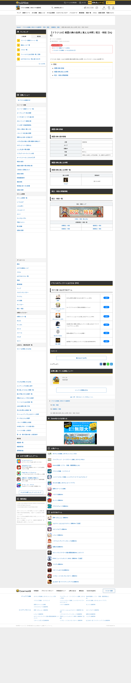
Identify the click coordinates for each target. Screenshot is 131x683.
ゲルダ (66, 181)
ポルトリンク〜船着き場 (24, 121)
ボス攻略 (34, 13)
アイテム (19, 296)
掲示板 (39, 36)
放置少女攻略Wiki (90, 614)
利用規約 (36, 590)
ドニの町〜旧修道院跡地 (24, 125)
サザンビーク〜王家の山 (24, 145)
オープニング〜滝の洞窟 (24, 113)
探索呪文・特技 (97, 229)
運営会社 (81, 590)
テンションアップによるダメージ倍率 (28, 414)
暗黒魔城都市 (21, 178)
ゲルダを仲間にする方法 (24, 382)
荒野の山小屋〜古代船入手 (24, 137)
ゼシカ (19, 329)
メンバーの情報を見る (81, 390)
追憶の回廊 (101, 13)
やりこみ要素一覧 (22, 198)
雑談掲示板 (20, 446)
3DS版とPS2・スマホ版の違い (26, 426)
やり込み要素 (51, 13)
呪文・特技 (56, 405)
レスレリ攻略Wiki (38, 614)
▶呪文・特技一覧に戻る (81, 213)
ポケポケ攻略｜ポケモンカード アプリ (96, 600)
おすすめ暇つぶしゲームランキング (31, 492)
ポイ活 (82, 2)
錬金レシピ (42, 13)
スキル (95, 13)
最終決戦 (19, 182)
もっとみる (42, 63)
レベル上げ (20, 202)
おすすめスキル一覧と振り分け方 (30, 59)
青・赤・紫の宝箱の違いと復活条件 (27, 434)
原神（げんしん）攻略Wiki (41, 610)
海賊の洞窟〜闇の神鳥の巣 (24, 165)
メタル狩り (20, 206)
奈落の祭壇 (20, 174)
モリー (19, 341)
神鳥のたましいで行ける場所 (25, 398)
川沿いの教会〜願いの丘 (24, 129)
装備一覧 (88, 13)
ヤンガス (19, 324)
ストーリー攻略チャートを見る (61, 48)
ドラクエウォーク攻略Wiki (41, 607)
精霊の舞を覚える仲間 (61, 72)
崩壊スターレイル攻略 (40, 604)
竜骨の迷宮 (20, 161)
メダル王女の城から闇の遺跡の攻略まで (28, 141)
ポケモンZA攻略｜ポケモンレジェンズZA (45, 596)
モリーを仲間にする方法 (24, 349)
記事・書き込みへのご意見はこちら (81, 397)
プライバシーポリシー (47, 590)
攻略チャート (26, 13)
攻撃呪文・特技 (66, 225)
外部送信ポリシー (61, 590)
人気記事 (23, 36)
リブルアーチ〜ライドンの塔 (25, 153)
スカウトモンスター (62, 13)
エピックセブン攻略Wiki (92, 610)
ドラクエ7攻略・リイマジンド (42, 600)
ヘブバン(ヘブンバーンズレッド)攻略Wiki (71, 614)
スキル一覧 (24, 49)
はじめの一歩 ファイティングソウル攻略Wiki (98, 620)
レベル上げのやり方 (70, 50)
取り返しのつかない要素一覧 (25, 390)
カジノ (19, 214)
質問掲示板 (20, 450)
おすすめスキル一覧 (23, 276)
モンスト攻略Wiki (90, 604)
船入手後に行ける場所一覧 (24, 394)
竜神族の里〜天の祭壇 (23, 186)
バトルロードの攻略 (58, 50)
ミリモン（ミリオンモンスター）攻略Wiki (71, 620)
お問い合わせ (72, 590)
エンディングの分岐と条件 (24, 386)
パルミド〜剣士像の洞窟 (24, 133)
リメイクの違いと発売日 (24, 430)
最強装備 (81, 13)
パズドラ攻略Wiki (64, 604)
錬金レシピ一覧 (25, 45)
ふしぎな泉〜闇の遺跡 (23, 149)
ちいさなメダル (21, 218)
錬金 (18, 264)
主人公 (19, 320)
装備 (18, 280)
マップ (19, 13)
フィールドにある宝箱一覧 (24, 402)
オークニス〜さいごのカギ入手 (26, 157)
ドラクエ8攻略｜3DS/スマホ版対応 (60, 401)
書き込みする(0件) (81, 358)
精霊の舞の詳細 (59, 68)
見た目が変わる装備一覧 (24, 410)
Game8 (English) (91, 590)
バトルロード (73, 13)
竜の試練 (19, 226)
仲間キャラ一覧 (21, 316)
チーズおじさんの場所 (23, 418)
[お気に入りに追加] (88, 7)
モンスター (20, 304)
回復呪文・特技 (66, 229)
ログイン (110, 3)
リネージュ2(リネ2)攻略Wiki (41, 620)
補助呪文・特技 (97, 225)
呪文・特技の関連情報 (61, 75)
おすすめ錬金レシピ (23, 268)
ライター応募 (109, 590)
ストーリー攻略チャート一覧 (29, 40)
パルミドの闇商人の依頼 (24, 422)
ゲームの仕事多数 (70, 3)
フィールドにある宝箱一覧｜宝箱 (30, 54)
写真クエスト (110, 13)
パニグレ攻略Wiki (90, 616)
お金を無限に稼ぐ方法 (23, 406)
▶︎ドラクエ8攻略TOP (24, 100)
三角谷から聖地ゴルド (23, 169)
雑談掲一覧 (20, 442)
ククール (19, 333)
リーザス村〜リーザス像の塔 (25, 117)
